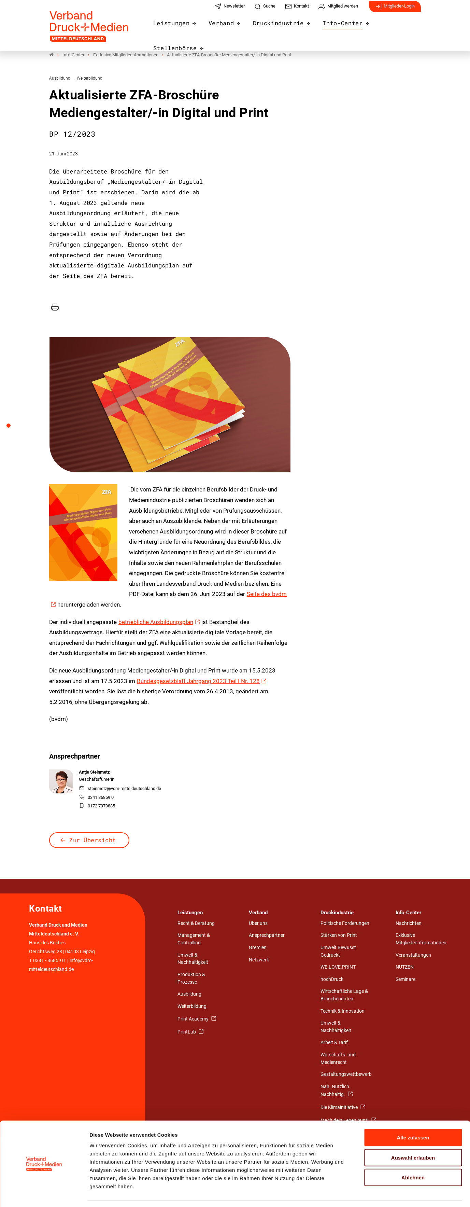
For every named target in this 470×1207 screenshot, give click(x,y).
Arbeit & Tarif (334, 1043)
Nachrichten (409, 923)
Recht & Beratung (196, 923)
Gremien (258, 948)
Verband (224, 28)
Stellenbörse (394, 28)
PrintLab (187, 1032)
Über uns (258, 923)
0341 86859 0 (96, 797)
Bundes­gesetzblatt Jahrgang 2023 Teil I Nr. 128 (198, 681)
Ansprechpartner (267, 936)
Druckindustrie (277, 28)
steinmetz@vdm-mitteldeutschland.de (120, 789)
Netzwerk (259, 960)
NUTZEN (405, 967)
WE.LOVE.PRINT (338, 967)
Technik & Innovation (343, 1011)
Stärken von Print (339, 936)
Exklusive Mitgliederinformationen (421, 939)
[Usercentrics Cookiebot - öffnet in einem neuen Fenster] (44, 1194)
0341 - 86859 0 (49, 961)
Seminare (405, 979)
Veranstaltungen (413, 955)
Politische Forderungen (345, 923)
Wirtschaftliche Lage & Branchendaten (344, 995)
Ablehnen (413, 1157)
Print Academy (193, 1019)
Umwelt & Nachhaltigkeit (192, 959)
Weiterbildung (191, 1006)
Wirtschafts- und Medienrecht (338, 1058)
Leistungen (177, 28)
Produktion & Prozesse (191, 978)
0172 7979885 (97, 806)
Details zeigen (363, 1193)
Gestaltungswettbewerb (346, 1075)
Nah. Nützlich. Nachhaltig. (336, 1091)
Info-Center (337, 28)
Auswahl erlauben (413, 1137)
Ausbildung (189, 994)
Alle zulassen (413, 1117)
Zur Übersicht (92, 840)
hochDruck (332, 979)
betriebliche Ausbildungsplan (155, 622)
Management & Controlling (193, 939)
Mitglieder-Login (395, 9)
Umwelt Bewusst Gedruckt (338, 951)
